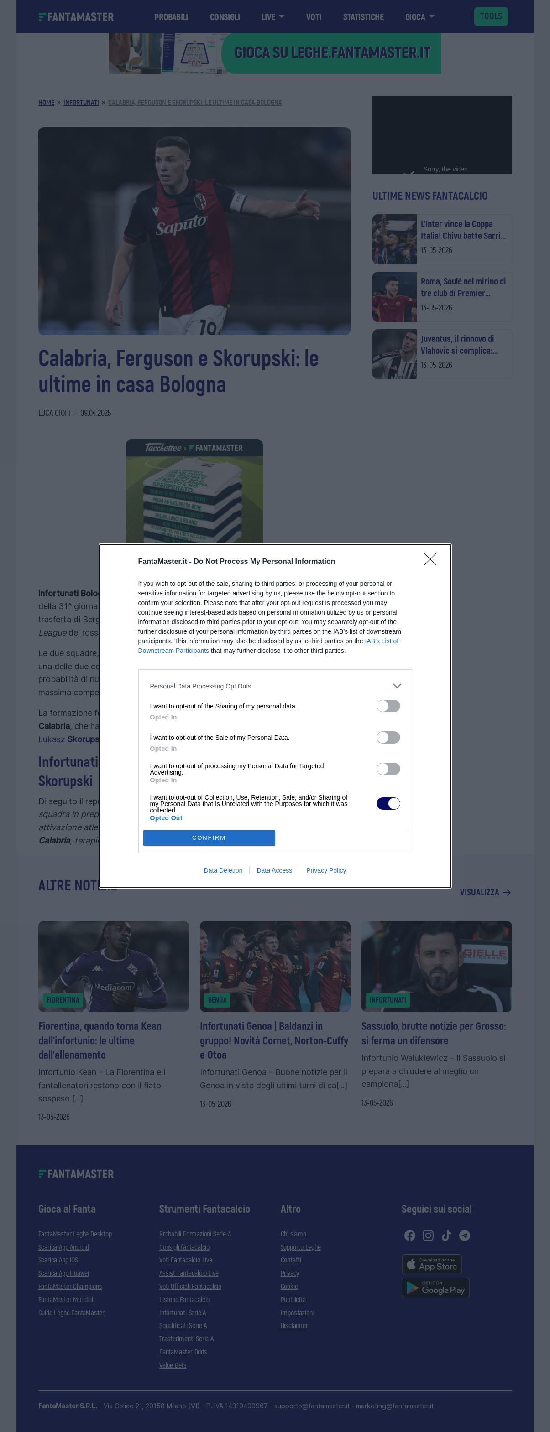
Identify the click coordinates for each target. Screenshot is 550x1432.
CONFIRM (209, 838)
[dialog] (275, 716)
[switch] (388, 706)
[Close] (433, 562)
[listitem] (275, 686)
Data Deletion (223, 870)
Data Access (274, 870)
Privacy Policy (326, 870)
